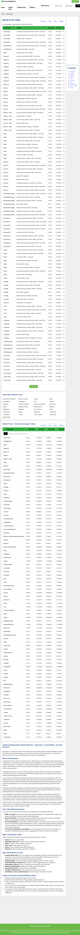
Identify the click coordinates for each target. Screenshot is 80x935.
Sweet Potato (7, 702)
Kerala (5, 407)
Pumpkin (6, 673)
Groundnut (6, 575)
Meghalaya (6, 409)
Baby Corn (6, 84)
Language (74, 1)
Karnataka (52, 404)
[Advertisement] (72, 41)
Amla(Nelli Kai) (7, 45)
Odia (71, 82)
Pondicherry (6, 412)
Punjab (20, 412)
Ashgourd (6, 56)
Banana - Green (8, 112)
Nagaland (21, 409)
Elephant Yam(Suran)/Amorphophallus (14, 536)
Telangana (6, 414)
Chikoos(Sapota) (8, 341)
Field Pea (6, 540)
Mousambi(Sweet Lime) (10, 635)
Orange (6, 649)
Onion (5, 642)
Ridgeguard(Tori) (8, 684)
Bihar (51, 399)
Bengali (72, 73)
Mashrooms (7, 628)
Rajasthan (37, 412)
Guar (5, 578)
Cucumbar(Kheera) (8, 526)
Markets (32, 6)
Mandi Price (10, 7)
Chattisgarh (21, 401)
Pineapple (6, 663)
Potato (5, 670)
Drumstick (6, 533)
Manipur (51, 407)
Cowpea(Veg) (7, 522)
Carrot (5, 306)
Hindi (71, 78)
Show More (33, 386)
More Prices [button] (44, 6)
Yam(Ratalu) (7, 737)
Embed (61, 424)
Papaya (6, 656)
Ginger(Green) (7, 557)
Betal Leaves (7, 469)
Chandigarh (6, 401)
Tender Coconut (8, 716)
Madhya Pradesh (23, 407)
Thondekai (6, 719)
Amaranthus (7, 31)
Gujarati (72, 76)
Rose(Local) (7, 688)
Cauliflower (7, 320)
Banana (6, 88)
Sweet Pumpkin (8, 705)
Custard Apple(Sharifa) (10, 529)
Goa (35, 401)
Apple (5, 52)
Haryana (5, 404)
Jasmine (6, 592)
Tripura (20, 414)
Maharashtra (37, 407)
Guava (5, 582)
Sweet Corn (7, 698)
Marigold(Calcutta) (9, 624)
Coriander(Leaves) (8, 518)
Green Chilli (7, 568)
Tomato (6, 723)
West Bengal (6, 417)
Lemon (5, 603)
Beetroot (6, 162)
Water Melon (7, 726)
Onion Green (7, 645)
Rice (5, 680)
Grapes (5, 561)
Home (3, 6)
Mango (5, 617)
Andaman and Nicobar (9, 399)
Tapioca (6, 712)
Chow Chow (7, 355)
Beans (5, 133)
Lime (5, 607)
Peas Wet (6, 659)
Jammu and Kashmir (39, 404)
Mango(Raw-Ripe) (8, 621)
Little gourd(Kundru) (9, 610)
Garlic (5, 550)
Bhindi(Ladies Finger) (9, 193)
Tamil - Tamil (73, 86)
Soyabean (6, 695)
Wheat (5, 730)
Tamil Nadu (52, 412)
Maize (5, 614)
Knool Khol (6, 599)
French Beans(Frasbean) (10, 547)
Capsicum (6, 299)
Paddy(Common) (8, 652)
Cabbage (6, 281)
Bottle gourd (7, 236)
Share (55, 424)
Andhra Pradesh (23, 399)
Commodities (21, 6)
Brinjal (5, 250)
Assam (36, 399)
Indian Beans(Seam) (9, 585)
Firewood (6, 543)
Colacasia (6, 515)
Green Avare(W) (8, 564)
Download (43, 424)
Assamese (72, 71)
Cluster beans (7, 373)
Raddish (6, 677)
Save (50, 424)
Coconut (6, 511)
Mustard (6, 638)
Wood (5, 733)
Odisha (51, 409)
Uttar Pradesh (38, 414)
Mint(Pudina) (7, 631)
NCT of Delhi (37, 409)
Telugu (72, 87)
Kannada (72, 80)
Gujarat (51, 401)
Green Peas (6, 571)
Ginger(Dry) (7, 554)
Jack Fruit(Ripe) (8, 589)
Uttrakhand (52, 414)
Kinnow (5, 596)
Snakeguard (7, 691)
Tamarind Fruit (8, 709)
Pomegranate (7, 666)
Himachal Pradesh (23, 404)
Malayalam (73, 84)
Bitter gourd (7, 218)
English (72, 75)
